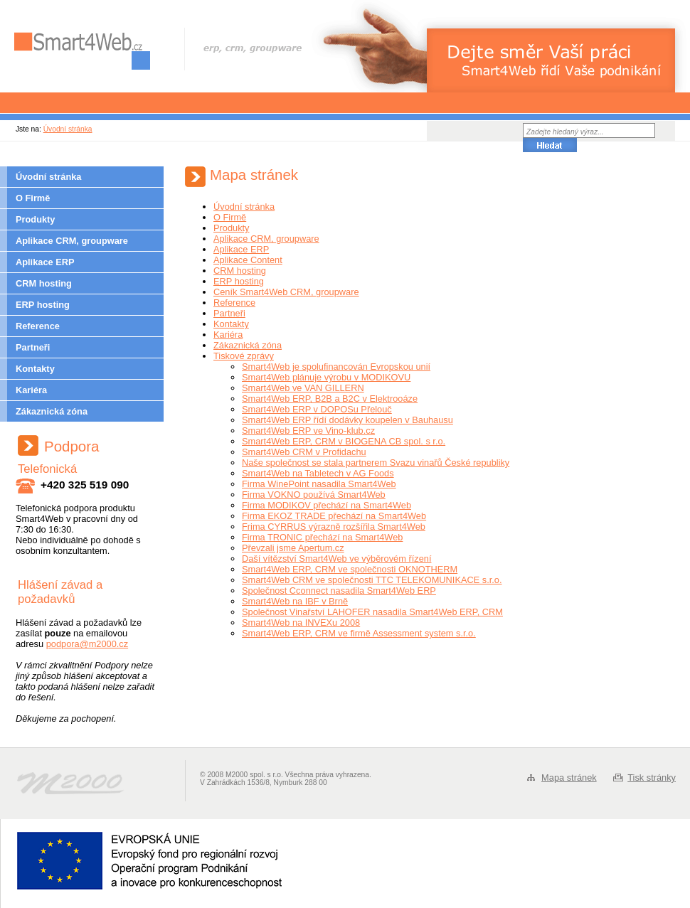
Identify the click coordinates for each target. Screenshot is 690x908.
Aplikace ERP (45, 262)
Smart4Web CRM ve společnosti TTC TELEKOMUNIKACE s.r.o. (372, 580)
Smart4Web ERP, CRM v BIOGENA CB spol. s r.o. (343, 441)
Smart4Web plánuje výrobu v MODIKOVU (326, 377)
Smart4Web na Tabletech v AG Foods (318, 473)
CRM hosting (44, 283)
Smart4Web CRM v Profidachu (304, 452)
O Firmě (33, 198)
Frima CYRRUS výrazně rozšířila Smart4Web (333, 526)
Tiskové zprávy (243, 356)
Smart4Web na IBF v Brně (295, 601)
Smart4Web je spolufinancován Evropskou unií (336, 366)
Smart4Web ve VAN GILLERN (303, 388)
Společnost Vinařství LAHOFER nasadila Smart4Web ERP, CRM (372, 612)
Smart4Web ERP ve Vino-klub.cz (308, 430)
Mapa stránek (569, 777)
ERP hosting (43, 304)
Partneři (33, 347)
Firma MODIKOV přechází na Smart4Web (326, 505)
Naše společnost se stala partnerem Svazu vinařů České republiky (375, 462)
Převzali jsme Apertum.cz (293, 548)
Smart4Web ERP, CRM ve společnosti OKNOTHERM (349, 569)
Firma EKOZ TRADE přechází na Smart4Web (334, 516)
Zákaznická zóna (51, 411)
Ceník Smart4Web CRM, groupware (286, 292)
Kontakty (35, 368)
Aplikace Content (247, 260)
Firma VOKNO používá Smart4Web (314, 494)
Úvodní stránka (67, 129)
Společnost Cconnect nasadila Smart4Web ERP (339, 590)
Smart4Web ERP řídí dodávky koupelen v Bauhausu (347, 420)
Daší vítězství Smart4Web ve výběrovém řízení (336, 558)
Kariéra (31, 390)
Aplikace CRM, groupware (72, 240)
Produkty (35, 219)
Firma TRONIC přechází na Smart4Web (322, 537)
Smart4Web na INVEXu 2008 (301, 622)
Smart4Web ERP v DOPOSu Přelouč (317, 409)
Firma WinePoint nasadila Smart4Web (319, 484)
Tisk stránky (651, 777)
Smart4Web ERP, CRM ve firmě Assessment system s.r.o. (359, 633)
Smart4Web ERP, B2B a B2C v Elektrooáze (330, 398)
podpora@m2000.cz (87, 644)
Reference (38, 326)
